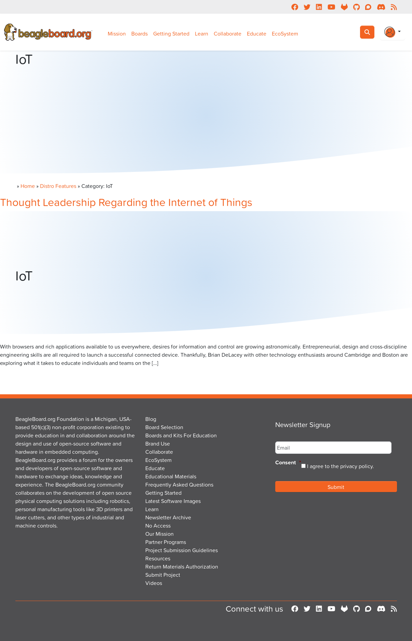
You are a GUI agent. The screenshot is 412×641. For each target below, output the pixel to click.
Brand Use (157, 443)
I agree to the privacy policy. (340, 466)
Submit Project (162, 574)
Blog (150, 419)
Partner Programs (165, 542)
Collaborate (227, 33)
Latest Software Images (173, 501)
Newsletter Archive (168, 517)
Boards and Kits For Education (181, 435)
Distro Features (58, 186)
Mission (117, 33)
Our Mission (159, 533)
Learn (201, 33)
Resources (157, 558)
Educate (256, 33)
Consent (288, 462)
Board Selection (164, 427)
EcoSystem (285, 33)
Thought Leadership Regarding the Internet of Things (126, 201)
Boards (139, 33)
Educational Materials (170, 476)
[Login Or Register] (392, 32)
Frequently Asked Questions (179, 484)
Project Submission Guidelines (181, 550)
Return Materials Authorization (181, 566)
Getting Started (171, 33)
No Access (158, 525)
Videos (153, 583)
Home (28, 186)
